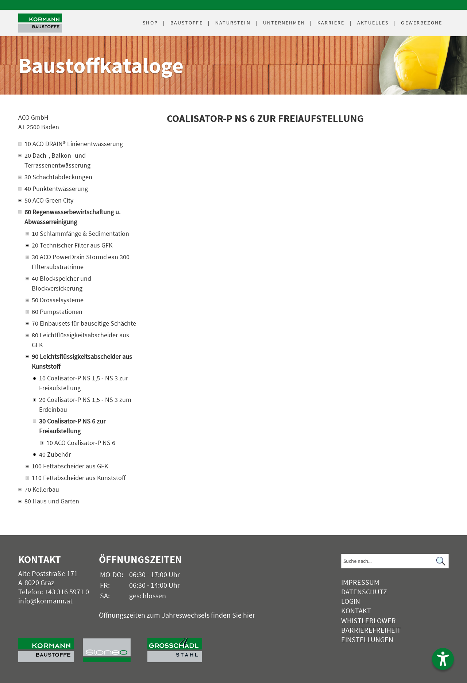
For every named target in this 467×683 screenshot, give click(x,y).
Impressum (360, 582)
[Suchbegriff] (395, 561)
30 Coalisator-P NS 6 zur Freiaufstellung (72, 426)
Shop (150, 22)
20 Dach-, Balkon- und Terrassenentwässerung (57, 160)
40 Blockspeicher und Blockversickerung (61, 283)
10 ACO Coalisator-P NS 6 (80, 442)
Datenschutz (364, 591)
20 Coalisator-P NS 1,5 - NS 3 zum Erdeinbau (85, 404)
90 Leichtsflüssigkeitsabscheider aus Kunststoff (82, 361)
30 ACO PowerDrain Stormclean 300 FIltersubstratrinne (81, 262)
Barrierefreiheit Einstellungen (371, 634)
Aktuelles (373, 22)
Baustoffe (186, 22)
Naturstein (233, 22)
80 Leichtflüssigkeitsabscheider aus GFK (80, 340)
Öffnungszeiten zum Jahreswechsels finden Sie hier (177, 614)
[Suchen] (441, 561)
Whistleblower (368, 620)
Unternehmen (284, 22)
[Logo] (40, 23)
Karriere (331, 22)
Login (350, 601)
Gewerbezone (421, 22)
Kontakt (356, 610)
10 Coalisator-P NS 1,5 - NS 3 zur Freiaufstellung (83, 383)
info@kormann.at (45, 600)
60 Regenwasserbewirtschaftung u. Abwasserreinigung (72, 217)
